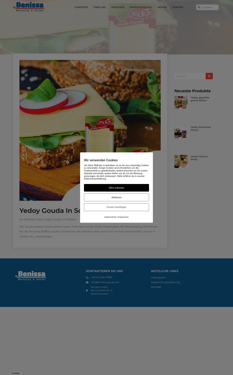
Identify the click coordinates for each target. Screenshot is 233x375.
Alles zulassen (116, 187)
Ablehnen (116, 197)
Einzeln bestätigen (116, 207)
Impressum (123, 217)
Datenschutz (110, 217)
